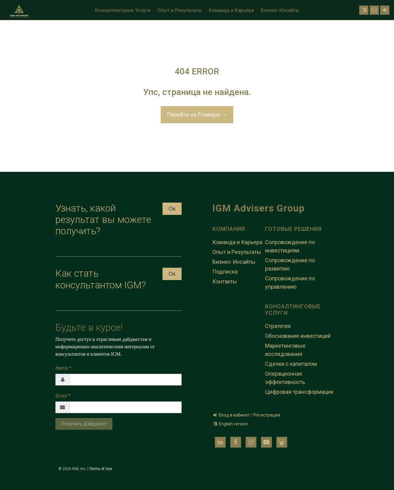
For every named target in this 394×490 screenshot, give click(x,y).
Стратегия (278, 326)
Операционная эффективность (285, 377)
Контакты (224, 281)
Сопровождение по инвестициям (290, 246)
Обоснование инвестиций (298, 336)
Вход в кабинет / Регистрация (246, 415)
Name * (63, 368)
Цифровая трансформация (299, 392)
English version (230, 423)
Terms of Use (100, 469)
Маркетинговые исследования (285, 349)
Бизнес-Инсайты (280, 10)
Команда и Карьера (231, 10)
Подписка (225, 271)
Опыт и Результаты (179, 10)
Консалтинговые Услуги (123, 10)
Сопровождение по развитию (290, 264)
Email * (62, 396)
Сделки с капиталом (291, 364)
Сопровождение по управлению (290, 282)
